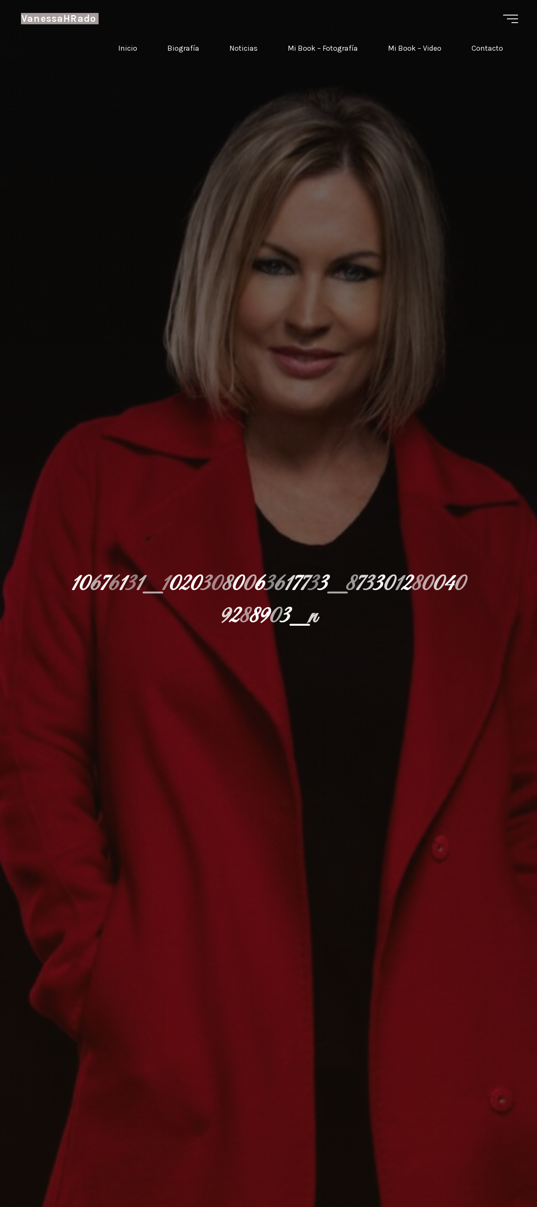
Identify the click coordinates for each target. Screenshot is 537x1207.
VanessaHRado (58, 18)
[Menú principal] (510, 19)
